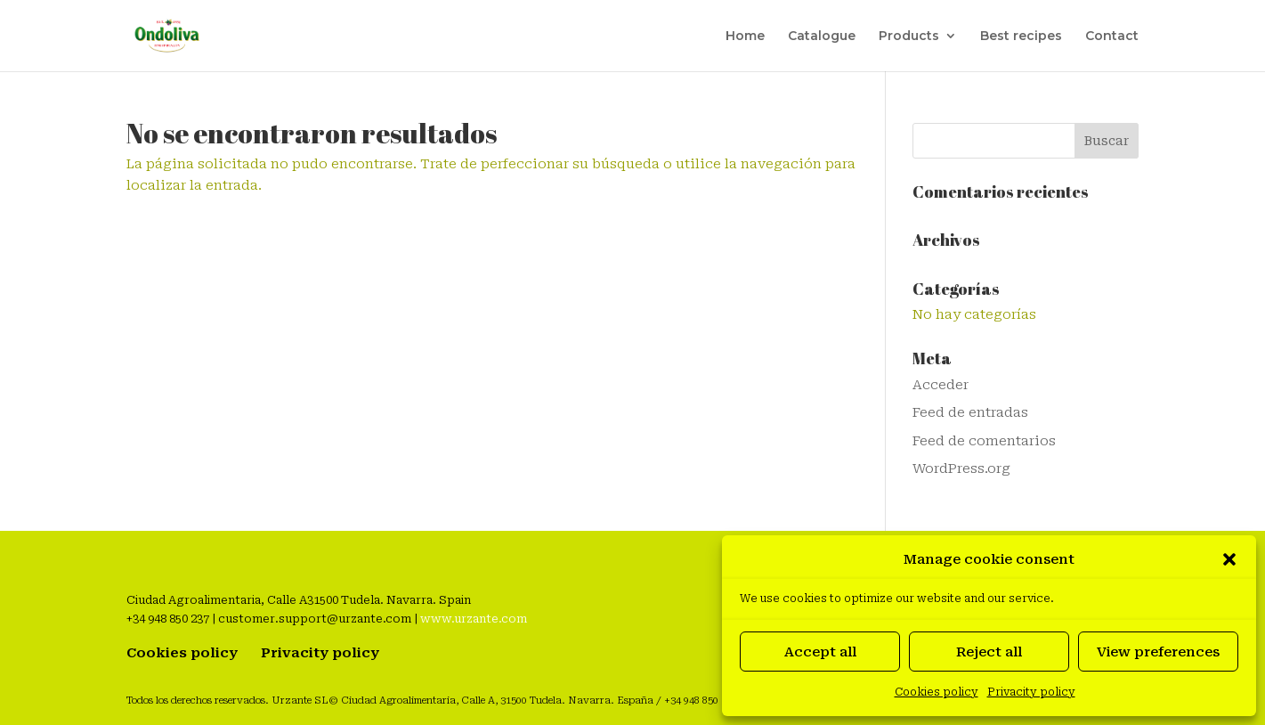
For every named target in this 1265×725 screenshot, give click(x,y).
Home (745, 36)
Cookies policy (936, 692)
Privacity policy (1031, 692)
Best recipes (1021, 36)
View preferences (1158, 652)
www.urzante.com (473, 618)
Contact (1112, 36)
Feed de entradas (970, 412)
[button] (1229, 559)
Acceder (940, 385)
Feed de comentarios (984, 441)
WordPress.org (961, 468)
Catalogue (821, 36)
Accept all (820, 652)
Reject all (989, 652)
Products (909, 36)
